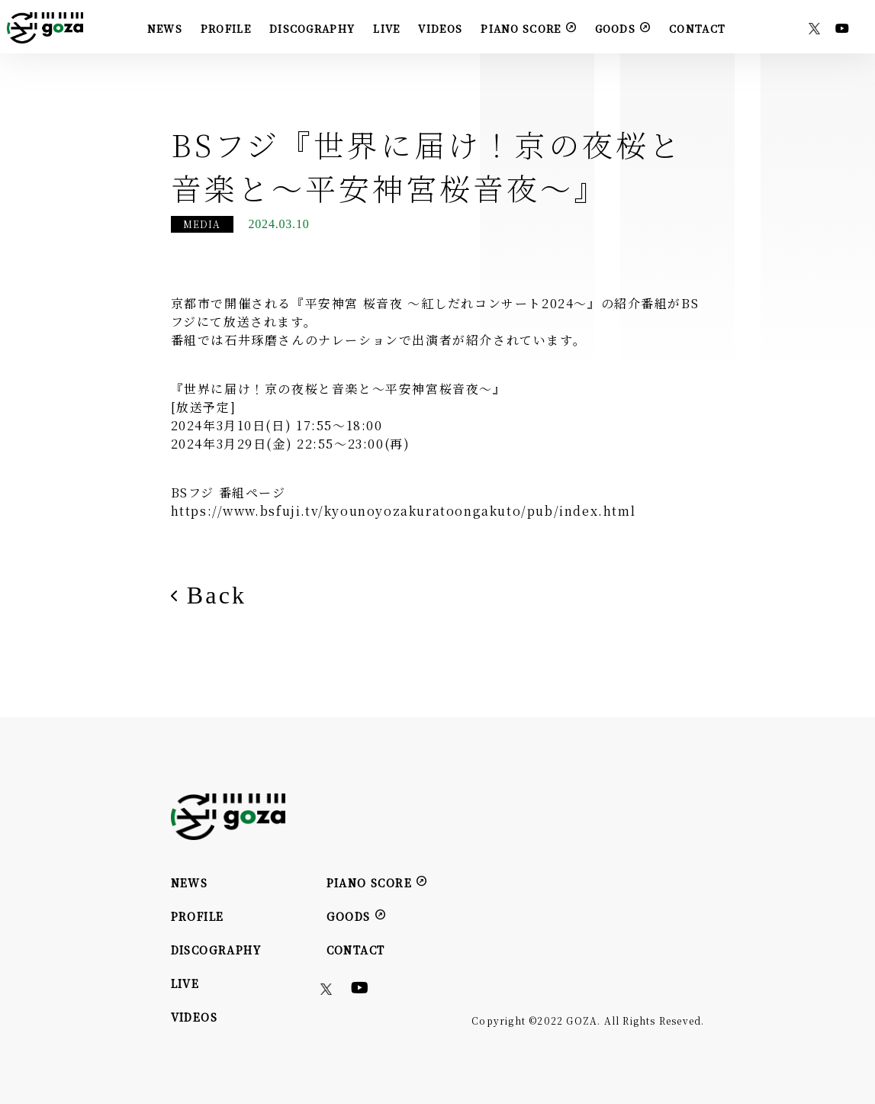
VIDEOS (440, 28)
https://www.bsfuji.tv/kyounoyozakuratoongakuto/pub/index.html (403, 511)
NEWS (164, 28)
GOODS (623, 28)
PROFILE (226, 28)
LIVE (386, 28)
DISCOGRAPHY (312, 28)
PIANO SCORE (528, 28)
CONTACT (697, 28)
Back (209, 595)
